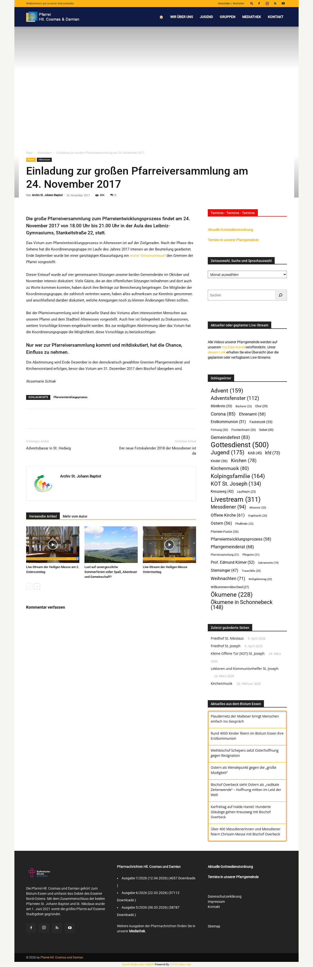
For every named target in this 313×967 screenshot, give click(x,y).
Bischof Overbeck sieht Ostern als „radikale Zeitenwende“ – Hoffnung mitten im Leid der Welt (246, 789)
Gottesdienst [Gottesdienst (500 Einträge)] (240, 444)
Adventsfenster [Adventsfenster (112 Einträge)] (235, 398)
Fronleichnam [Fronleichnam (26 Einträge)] (243, 430)
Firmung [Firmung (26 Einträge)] (219, 430)
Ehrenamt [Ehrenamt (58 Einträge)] (252, 414)
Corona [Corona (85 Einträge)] (223, 413)
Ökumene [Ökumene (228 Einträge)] (232, 594)
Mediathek (251, 17)
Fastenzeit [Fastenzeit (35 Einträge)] (261, 422)
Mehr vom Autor (75, 516)
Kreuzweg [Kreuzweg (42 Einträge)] (222, 491)
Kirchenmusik (221, 683)
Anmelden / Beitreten (231, 3)
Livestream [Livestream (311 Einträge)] (236, 499)
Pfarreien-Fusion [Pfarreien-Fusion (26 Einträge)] (225, 531)
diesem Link (217, 352)
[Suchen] (280, 295)
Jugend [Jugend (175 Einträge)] (227, 452)
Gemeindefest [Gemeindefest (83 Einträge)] (230, 437)
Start (29, 153)
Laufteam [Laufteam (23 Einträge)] (246, 491)
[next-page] (37, 586)
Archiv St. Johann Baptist (47, 195)
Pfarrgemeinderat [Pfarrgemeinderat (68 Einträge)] (232, 546)
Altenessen (44, 153)
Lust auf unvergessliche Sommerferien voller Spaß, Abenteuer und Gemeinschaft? (110, 572)
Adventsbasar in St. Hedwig (48, 448)
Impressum (216, 902)
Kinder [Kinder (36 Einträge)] (219, 461)
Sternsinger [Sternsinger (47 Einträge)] (224, 570)
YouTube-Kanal (233, 347)
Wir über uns (181, 17)
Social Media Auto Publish (138, 964)
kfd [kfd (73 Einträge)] (272, 452)
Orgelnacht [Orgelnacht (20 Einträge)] (257, 515)
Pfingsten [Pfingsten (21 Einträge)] (251, 554)
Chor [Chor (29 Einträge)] (261, 406)
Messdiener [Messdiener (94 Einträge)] (228, 506)
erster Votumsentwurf (148, 255)
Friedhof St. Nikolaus (227, 638)
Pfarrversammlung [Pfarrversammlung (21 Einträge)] (225, 554)
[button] (251, 3)
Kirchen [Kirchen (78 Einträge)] (244, 460)
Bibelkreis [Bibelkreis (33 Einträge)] (221, 406)
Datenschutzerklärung (224, 896)
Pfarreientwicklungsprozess (70, 397)
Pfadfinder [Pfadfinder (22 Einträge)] (244, 523)
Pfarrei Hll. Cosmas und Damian (62, 957)
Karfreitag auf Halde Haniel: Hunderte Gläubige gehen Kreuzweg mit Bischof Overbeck (241, 811)
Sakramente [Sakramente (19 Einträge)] (268, 562)
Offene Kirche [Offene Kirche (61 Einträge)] (228, 515)
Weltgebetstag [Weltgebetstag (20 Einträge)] (260, 579)
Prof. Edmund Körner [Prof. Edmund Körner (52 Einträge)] (233, 562)
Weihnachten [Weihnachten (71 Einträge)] (228, 578)
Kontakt (275, 17)
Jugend (206, 17)
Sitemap (214, 926)
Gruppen (227, 17)
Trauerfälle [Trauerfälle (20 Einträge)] (251, 570)
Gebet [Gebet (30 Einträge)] (266, 430)
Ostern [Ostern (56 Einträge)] (221, 523)
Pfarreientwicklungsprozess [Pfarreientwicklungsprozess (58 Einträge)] (241, 539)
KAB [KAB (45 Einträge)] (255, 453)
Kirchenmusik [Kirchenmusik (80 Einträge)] (230, 468)
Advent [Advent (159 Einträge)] (227, 390)
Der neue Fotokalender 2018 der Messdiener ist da (157, 451)
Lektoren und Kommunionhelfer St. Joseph (245, 668)
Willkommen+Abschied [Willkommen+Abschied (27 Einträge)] (230, 587)
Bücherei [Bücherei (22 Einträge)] (244, 406)
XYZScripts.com (181, 964)
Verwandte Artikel (43, 516)
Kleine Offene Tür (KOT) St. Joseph (237, 653)
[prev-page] (29, 586)
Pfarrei (31, 159)
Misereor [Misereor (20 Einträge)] (258, 507)
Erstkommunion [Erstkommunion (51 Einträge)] (228, 421)
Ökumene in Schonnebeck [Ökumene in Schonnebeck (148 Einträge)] (241, 605)
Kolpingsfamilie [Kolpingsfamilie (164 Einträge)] (238, 476)
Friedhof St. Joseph (225, 646)
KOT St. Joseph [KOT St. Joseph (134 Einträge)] (236, 483)
